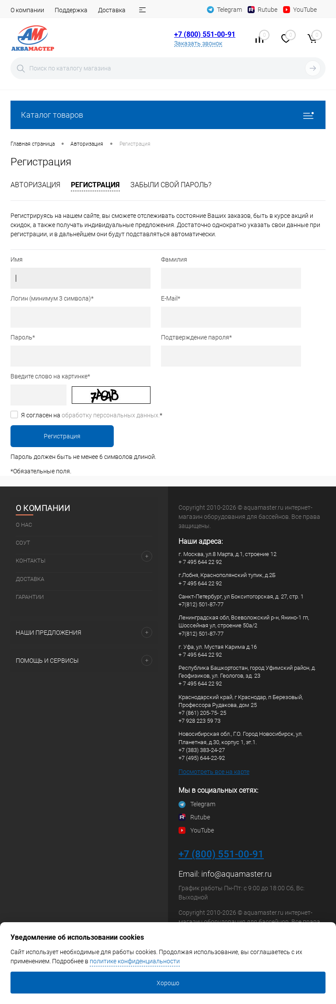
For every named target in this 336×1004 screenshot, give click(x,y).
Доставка (112, 10)
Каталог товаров (168, 115)
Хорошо (168, 983)
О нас (24, 524)
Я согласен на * (91, 415)
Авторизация (35, 185)
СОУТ (23, 542)
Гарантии (30, 597)
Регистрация (95, 185)
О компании (27, 10)
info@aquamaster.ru (236, 873)
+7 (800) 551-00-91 (204, 34)
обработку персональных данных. (111, 415)
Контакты (31, 560)
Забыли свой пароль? (170, 185)
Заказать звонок (198, 43)
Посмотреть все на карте (213, 771)
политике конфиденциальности (135, 961)
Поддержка (71, 10)
